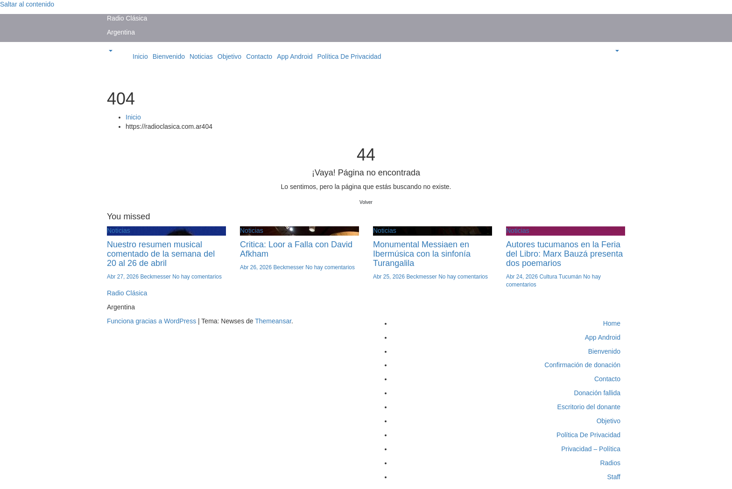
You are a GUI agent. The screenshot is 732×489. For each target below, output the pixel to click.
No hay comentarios (197, 276)
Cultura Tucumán (561, 276)
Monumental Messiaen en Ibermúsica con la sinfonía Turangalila (422, 254)
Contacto (259, 56)
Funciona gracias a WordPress (152, 321)
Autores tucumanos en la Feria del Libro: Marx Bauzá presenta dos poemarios (564, 254)
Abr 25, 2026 (389, 276)
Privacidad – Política (590, 449)
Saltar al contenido (27, 4)
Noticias (201, 56)
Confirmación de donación (582, 365)
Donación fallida (597, 393)
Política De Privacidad (349, 56)
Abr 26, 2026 (256, 267)
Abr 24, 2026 (522, 276)
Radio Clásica (127, 18)
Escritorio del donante (588, 407)
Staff (613, 477)
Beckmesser (156, 276)
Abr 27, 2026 (123, 276)
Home (611, 323)
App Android (294, 56)
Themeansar (273, 321)
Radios (610, 463)
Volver (366, 202)
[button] (110, 51)
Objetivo (229, 56)
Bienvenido (169, 56)
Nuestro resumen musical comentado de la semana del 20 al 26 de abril (161, 254)
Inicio (140, 56)
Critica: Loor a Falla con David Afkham (296, 249)
